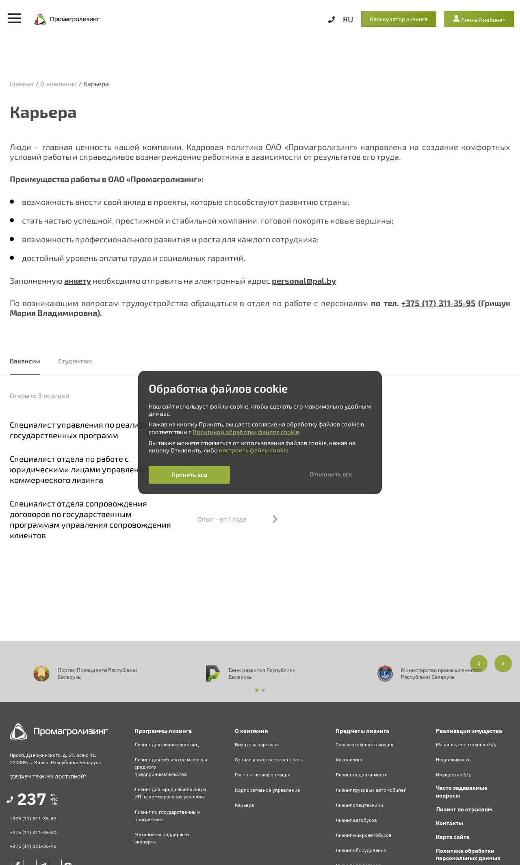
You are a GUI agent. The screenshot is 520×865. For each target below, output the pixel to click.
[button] (503, 663)
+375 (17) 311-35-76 (33, 846)
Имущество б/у (453, 775)
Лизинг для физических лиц (166, 744)
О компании (58, 83)
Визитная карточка (257, 744)
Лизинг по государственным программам (167, 815)
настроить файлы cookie (253, 450)
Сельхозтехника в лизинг (365, 744)
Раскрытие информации (262, 775)
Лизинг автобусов (356, 820)
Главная (22, 83)
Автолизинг (349, 759)
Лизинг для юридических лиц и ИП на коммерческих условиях (170, 793)
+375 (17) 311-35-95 (438, 303)
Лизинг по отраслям (464, 809)
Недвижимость (453, 759)
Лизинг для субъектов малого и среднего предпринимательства (170, 766)
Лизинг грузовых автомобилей (371, 790)
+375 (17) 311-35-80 (33, 832)
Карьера (244, 805)
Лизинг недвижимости (362, 775)
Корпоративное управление (267, 790)
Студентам (75, 361)
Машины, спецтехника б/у (466, 744)
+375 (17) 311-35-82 (33, 818)
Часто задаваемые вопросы (462, 791)
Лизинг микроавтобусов (364, 835)
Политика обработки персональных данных (468, 854)
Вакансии (25, 361)
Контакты (449, 823)
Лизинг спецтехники (359, 805)
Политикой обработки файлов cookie (246, 431)
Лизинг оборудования (361, 850)
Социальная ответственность (269, 759)
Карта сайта (453, 837)
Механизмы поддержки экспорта (161, 838)
